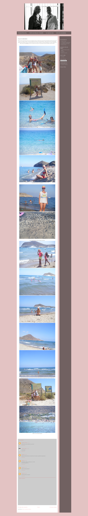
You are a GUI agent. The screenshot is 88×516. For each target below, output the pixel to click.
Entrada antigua (53, 507)
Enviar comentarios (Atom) (26, 509)
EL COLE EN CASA (50, 33)
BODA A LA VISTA (64, 52)
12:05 (26, 454)
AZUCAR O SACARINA (61, 33)
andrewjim (62, 56)
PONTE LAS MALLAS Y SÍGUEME (36, 33)
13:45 (26, 460)
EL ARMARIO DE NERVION (65, 42)
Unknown (22, 454)
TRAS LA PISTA (63, 44)
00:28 (26, 473)
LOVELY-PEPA (63, 41)
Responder (23, 445)
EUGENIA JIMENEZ (64, 64)
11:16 (28, 448)
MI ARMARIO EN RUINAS (65, 43)
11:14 (28, 442)
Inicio (38, 507)
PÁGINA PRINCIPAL (22, 33)
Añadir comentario (22, 478)
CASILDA (62, 51)
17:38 (26, 467)
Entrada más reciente (22, 507)
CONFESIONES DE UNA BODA (65, 50)
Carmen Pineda (23, 448)
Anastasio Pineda (24, 442)
